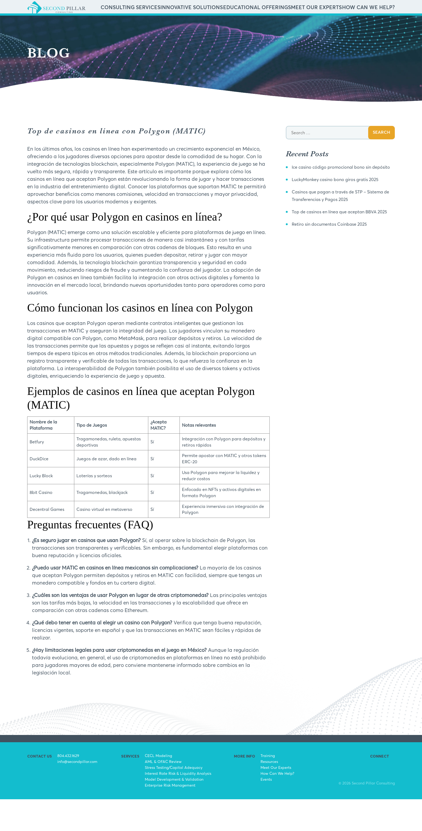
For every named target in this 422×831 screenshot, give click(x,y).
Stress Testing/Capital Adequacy (173, 799)
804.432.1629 (68, 787)
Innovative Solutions (249, 23)
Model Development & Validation (174, 811)
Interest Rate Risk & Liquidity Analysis (178, 805)
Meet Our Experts (338, 23)
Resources (269, 793)
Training (268, 787)
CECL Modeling (158, 787)
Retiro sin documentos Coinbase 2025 (336, 271)
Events (266, 811)
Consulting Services (205, 23)
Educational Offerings (295, 23)
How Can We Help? (376, 23)
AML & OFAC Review (163, 793)
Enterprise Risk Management (170, 817)
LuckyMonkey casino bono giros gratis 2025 (343, 218)
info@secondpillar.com (77, 793)
